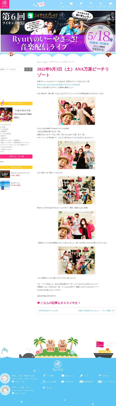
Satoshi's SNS (18, 393)
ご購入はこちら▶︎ (16, 156)
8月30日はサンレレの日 (49, 311)
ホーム (39, 62)
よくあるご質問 (101, 7)
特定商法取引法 (88, 382)
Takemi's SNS (18, 381)
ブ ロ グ (81, 7)
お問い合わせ (111, 7)
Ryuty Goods (16, 167)
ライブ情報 (61, 7)
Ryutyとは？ (91, 7)
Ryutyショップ (71, 7)
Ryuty (1, 161)
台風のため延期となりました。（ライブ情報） (95, 311)
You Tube (49, 388)
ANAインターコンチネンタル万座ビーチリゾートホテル (57, 84)
